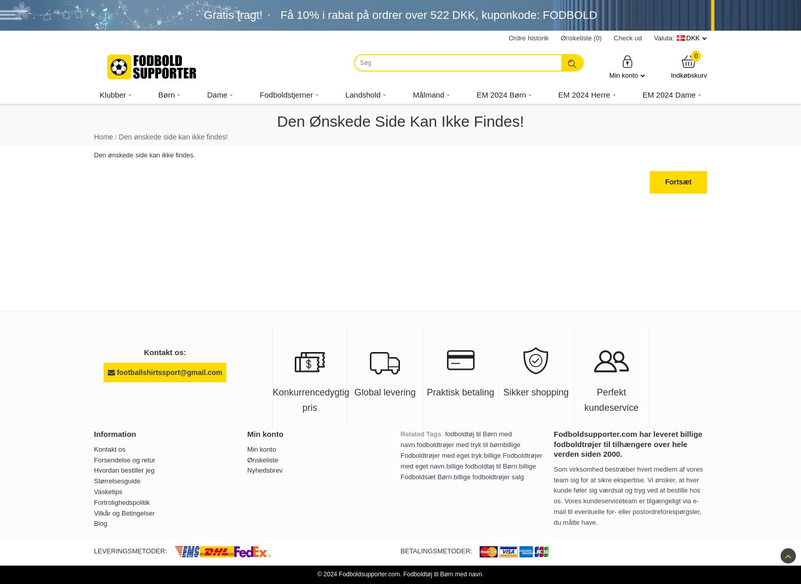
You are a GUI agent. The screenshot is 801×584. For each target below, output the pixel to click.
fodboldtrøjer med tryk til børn (460, 445)
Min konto (627, 66)
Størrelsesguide (117, 481)
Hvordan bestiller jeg (124, 470)
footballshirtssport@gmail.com (165, 372)
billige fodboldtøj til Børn (481, 466)
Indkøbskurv (689, 66)
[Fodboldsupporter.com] (152, 67)
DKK (693, 38)
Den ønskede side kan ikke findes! (173, 137)
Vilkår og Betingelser (124, 513)
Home (103, 137)
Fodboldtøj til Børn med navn (442, 574)
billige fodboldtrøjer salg (489, 477)
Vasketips (108, 492)
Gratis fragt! (233, 15)
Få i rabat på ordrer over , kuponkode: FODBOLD (438, 15)
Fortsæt (678, 182)
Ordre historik (529, 38)
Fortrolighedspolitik (122, 502)
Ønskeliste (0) (581, 38)
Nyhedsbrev (264, 470)
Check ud (628, 38)
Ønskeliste (262, 460)
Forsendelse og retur (124, 460)
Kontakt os (109, 449)
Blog (100, 523)
